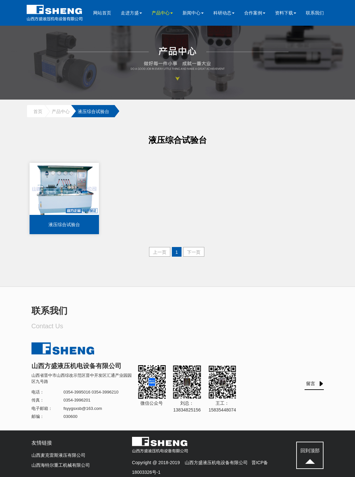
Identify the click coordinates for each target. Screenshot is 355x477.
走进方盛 (131, 12)
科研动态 (224, 12)
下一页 (193, 252)
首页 (37, 111)
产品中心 (162, 12)
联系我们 (315, 12)
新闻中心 (193, 12)
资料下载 (285, 12)
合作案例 (254, 12)
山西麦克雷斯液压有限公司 (58, 455)
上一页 (159, 252)
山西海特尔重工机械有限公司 (60, 465)
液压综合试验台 (93, 111)
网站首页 (102, 12)
